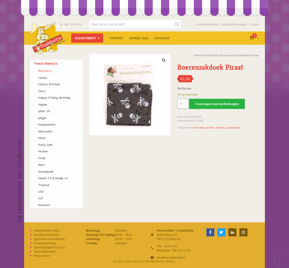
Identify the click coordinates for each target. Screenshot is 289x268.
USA (41, 191)
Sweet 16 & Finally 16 (53, 178)
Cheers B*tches (49, 84)
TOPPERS (116, 38)
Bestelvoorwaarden (46, 235)
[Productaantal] (182, 104)
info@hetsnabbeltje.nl (171, 257)
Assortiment (85, 38)
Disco (42, 91)
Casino (42, 78)
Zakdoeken (233, 127)
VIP (40, 198)
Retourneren (42, 256)
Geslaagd (162, 38)
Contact (254, 24)
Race (41, 165)
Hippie (42, 104)
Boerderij (44, 71)
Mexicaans (45, 131)
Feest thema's (46, 63)
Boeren (210, 127)
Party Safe (45, 145)
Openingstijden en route (49, 247)
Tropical (43, 185)
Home (197, 55)
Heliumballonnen (207, 24)
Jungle (42, 118)
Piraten (43, 151)
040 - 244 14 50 (70, 24)
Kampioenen (46, 124)
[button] (163, 60)
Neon (42, 138)
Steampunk (45, 171)
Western (44, 205)
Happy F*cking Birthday (54, 98)
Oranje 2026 (138, 38)
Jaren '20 (44, 111)
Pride (42, 158)
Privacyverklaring (44, 243)
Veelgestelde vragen (233, 24)
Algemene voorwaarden (49, 239)
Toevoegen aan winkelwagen (217, 104)
